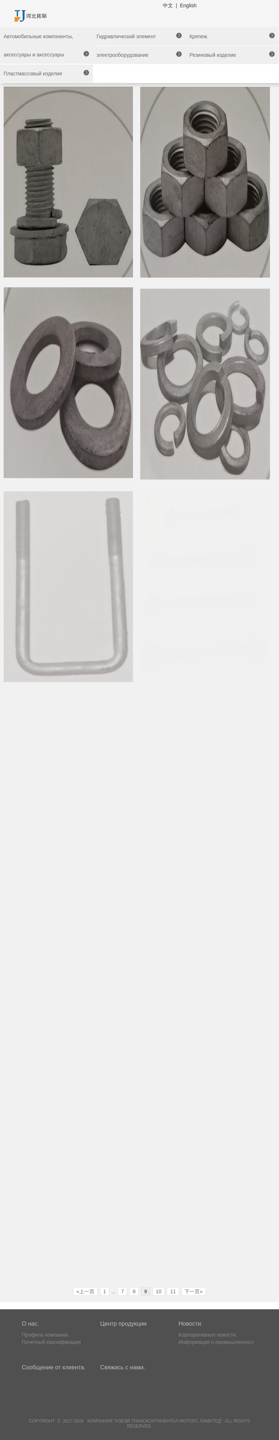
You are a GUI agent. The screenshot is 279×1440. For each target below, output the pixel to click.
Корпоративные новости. (208, 1335)
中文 (168, 5)
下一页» (194, 1291)
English (188, 5)
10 (159, 1291)
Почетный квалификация (51, 1342)
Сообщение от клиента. (54, 1367)
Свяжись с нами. (122, 1367)
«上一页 (85, 1291)
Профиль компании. (45, 1335)
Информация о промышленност (216, 1342)
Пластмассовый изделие (33, 73)
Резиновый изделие (212, 55)
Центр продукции (123, 1324)
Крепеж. (198, 36)
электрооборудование (123, 55)
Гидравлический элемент (126, 36)
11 (173, 1291)
